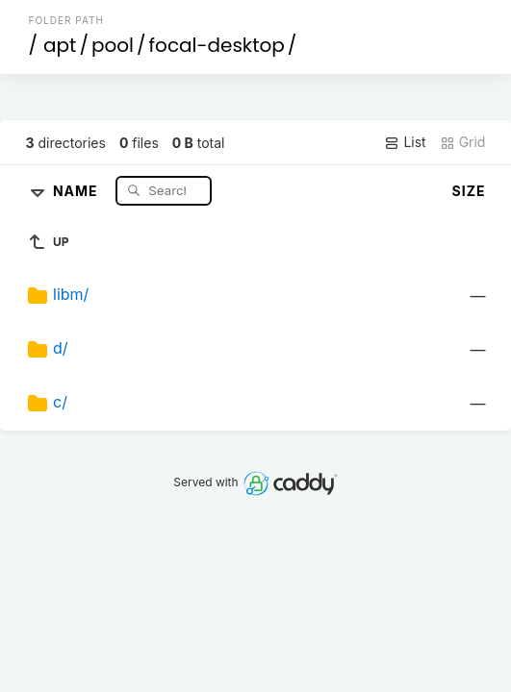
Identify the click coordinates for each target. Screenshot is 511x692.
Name (77, 190)
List (404, 142)
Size (469, 191)
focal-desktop (217, 45)
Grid (463, 142)
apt (59, 45)
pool (112, 45)
